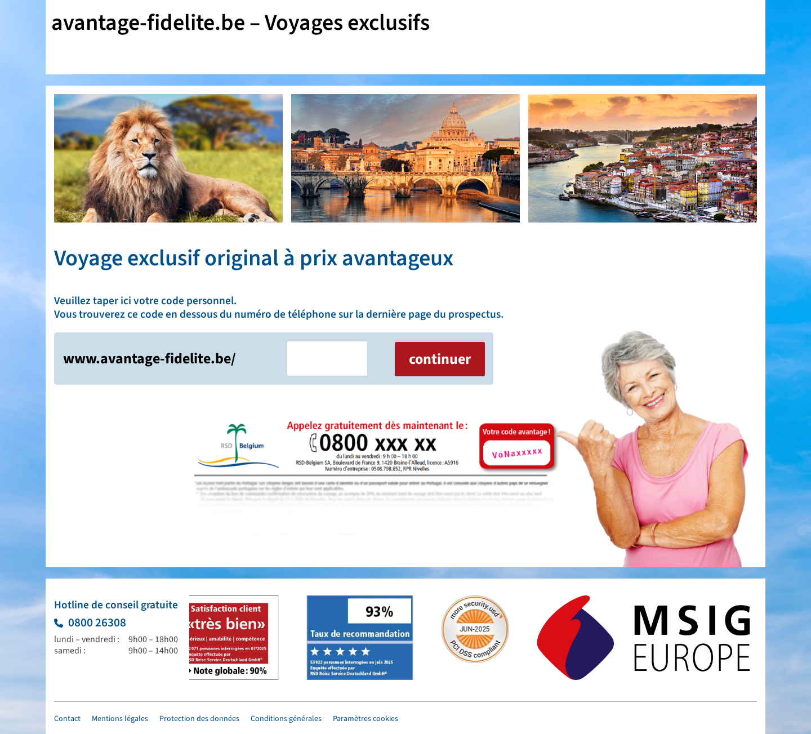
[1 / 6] (168, 158)
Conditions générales (286, 718)
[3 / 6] (642, 158)
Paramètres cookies (365, 718)
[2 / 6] (405, 158)
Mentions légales (120, 718)
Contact (67, 718)
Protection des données (199, 718)
